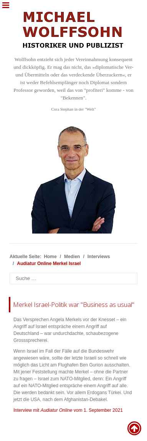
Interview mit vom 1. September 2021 (68, 410)
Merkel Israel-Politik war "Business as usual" (73, 304)
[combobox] (73, 278)
